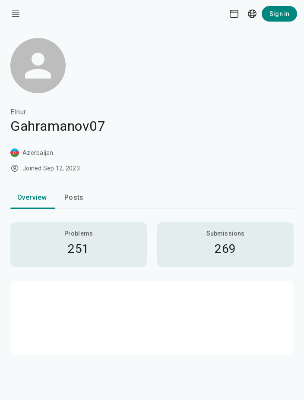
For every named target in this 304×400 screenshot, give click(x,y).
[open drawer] (15, 13)
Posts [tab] (73, 197)
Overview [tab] (32, 197)
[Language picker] (252, 13)
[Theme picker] (234, 13)
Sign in (279, 13)
